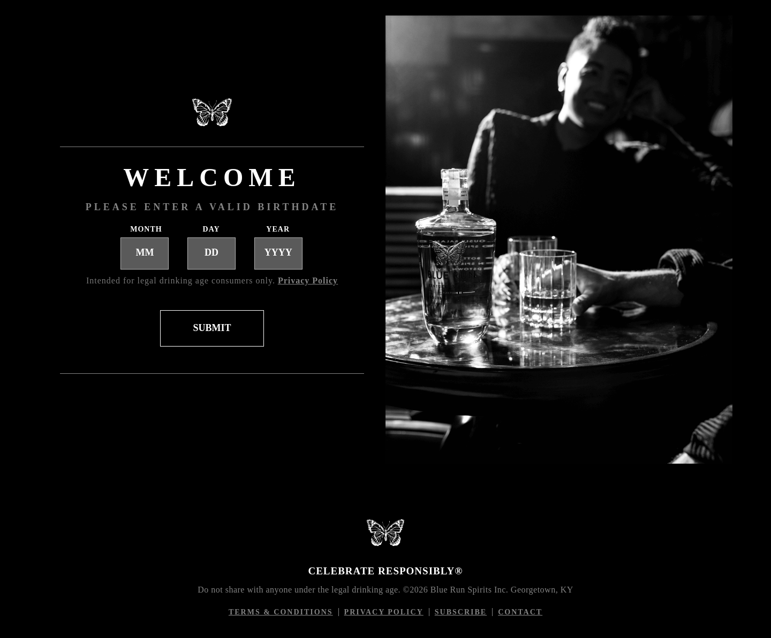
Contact (520, 612)
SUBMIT (212, 327)
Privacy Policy (386, 612)
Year (278, 229)
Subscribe (461, 612)
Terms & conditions (284, 612)
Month (144, 229)
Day (211, 229)
